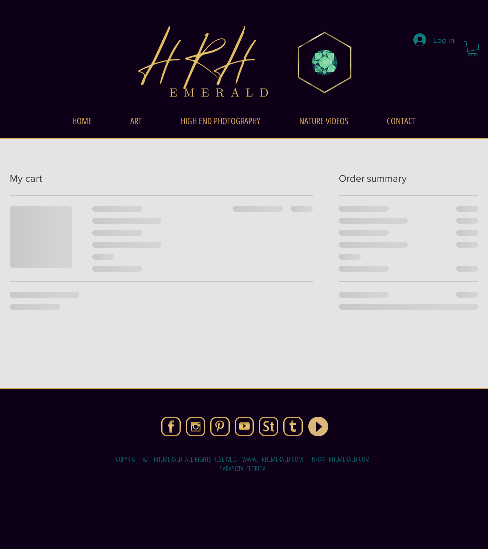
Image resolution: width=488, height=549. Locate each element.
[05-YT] (244, 426)
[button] (473, 48)
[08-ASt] (268, 426)
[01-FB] (171, 426)
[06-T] (293, 426)
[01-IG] (195, 426)
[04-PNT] (220, 426)
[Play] (318, 426)
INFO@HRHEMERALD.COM (340, 459)
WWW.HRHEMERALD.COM (272, 459)
